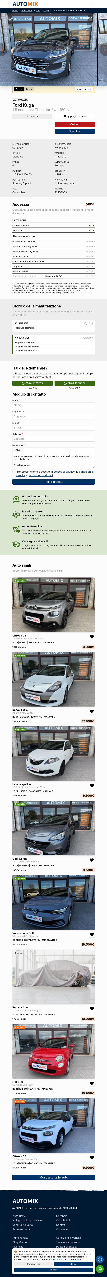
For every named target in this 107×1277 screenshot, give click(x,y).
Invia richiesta (53, 482)
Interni (29, 89)
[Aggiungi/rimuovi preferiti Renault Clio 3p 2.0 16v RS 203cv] (92, 711)
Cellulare (17, 434)
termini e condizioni (41, 475)
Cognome (18, 411)
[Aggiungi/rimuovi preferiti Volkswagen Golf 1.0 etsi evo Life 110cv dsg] (92, 934)
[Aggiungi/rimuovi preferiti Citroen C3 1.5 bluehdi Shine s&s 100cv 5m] (92, 637)
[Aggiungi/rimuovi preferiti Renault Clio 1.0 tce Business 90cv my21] (92, 1009)
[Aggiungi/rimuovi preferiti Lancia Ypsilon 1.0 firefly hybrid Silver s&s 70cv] (92, 786)
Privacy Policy (58, 1259)
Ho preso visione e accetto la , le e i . (55, 473)
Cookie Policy (74, 1259)
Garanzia (61, 1216)
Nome (16, 400)
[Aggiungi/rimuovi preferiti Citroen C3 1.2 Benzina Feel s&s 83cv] (92, 1158)
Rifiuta (73, 1264)
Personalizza (33, 1264)
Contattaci (75, 131)
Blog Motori (19, 1242)
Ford (38, 10)
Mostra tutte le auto (53, 1177)
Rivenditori (18, 1246)
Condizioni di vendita (68, 1237)
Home (15, 10)
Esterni (19, 89)
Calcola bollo (64, 1220)
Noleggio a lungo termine (27, 1220)
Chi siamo (62, 1229)
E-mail (16, 422)
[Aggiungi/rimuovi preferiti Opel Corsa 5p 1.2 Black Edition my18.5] (92, 860)
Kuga (46, 10)
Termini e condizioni (68, 1242)
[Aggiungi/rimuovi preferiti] (75, 116)
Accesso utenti (21, 1229)
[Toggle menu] (91, 4)
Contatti (60, 1224)
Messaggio (18, 445)
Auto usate (27, 10)
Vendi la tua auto (22, 1224)
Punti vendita (20, 1237)
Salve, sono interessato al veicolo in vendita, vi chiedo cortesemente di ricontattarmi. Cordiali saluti (53, 457)
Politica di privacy (66, 1246)
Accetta (53, 1270)
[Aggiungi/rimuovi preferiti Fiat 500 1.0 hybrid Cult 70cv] (92, 1083)
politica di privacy (64, 471)
